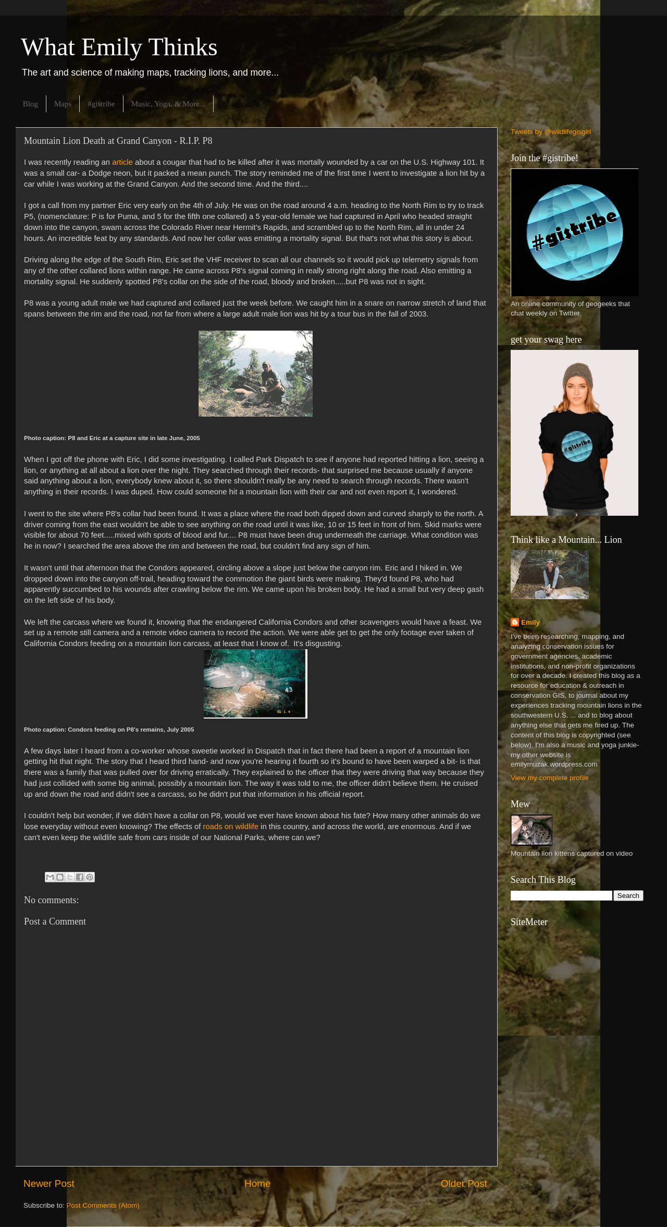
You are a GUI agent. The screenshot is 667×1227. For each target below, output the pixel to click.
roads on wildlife (229, 826)
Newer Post (49, 1183)
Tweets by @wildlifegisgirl (551, 132)
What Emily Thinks (119, 46)
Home (257, 1183)
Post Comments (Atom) (103, 1205)
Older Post (464, 1183)
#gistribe (101, 104)
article (122, 162)
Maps (62, 104)
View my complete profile (550, 778)
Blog (30, 104)
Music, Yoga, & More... (168, 104)
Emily (530, 622)
